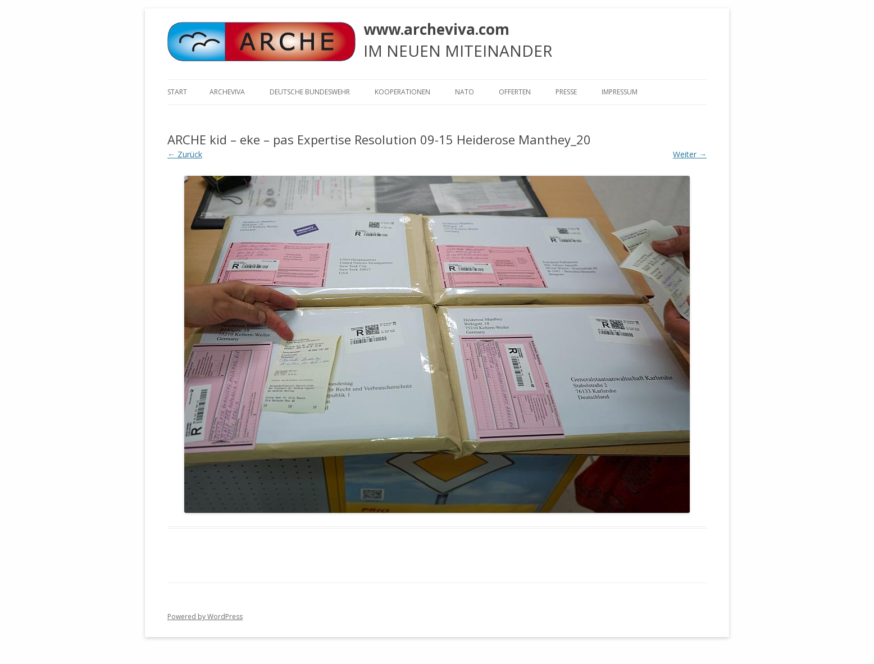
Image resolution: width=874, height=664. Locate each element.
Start (177, 92)
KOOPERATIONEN (402, 92)
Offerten (515, 92)
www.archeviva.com (436, 29)
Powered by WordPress (205, 616)
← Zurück (184, 154)
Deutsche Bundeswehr (310, 92)
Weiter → (690, 154)
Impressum (620, 92)
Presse (566, 92)
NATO (464, 92)
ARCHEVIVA (227, 92)
